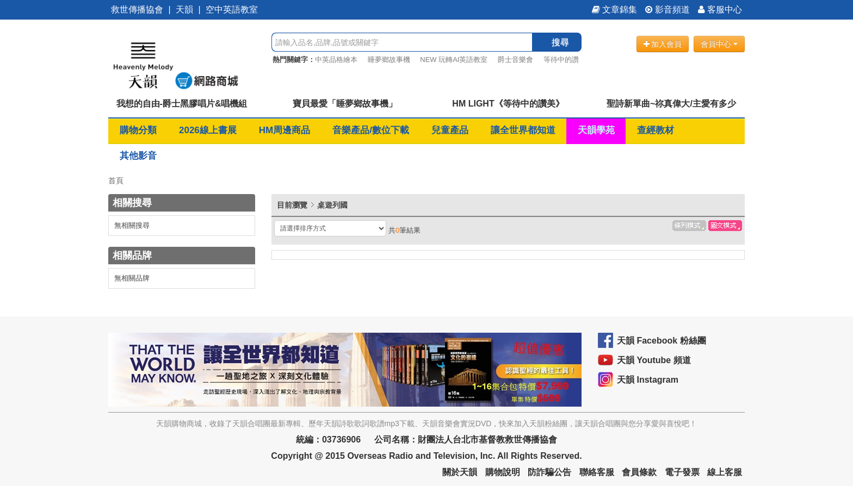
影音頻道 (667, 9)
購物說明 (502, 472)
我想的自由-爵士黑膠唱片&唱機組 (182, 103)
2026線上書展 (208, 130)
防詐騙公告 (549, 472)
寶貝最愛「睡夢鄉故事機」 (345, 103)
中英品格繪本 (336, 59)
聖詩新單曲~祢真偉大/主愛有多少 (671, 103)
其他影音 (138, 156)
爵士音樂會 (515, 59)
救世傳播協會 (137, 9)
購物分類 (138, 130)
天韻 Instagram (647, 379)
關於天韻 (459, 472)
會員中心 (719, 44)
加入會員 (663, 44)
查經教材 (655, 130)
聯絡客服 (596, 472)
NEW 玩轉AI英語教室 (453, 59)
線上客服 (724, 472)
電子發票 (682, 472)
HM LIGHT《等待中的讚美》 (508, 103)
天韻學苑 (596, 130)
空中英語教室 (232, 9)
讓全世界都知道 (523, 130)
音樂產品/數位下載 (370, 130)
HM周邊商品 (284, 130)
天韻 (184, 9)
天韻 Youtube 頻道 (654, 360)
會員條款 (639, 472)
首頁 (115, 180)
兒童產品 (449, 130)
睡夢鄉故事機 (389, 59)
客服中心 (720, 9)
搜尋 (560, 42)
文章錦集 (614, 9)
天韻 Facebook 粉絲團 (661, 340)
